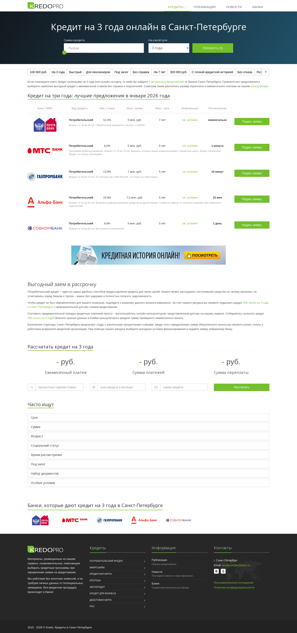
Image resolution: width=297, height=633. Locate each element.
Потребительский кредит (106, 561)
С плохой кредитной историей (212, 72)
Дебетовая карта (101, 600)
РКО (92, 606)
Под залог (121, 72)
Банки (257, 7)
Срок (34, 417)
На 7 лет (159, 72)
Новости (234, 7)
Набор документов (45, 473)
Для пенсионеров (98, 72)
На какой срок (158, 40)
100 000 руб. (38, 72)
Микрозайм (97, 567)
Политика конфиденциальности (234, 587)
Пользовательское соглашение (234, 582)
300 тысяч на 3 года (40, 318)
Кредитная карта (101, 574)
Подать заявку (252, 121)
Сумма (35, 427)
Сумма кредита (74, 40)
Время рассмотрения (46, 455)
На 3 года (58, 72)
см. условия (190, 120)
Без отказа (245, 72)
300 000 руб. (178, 72)
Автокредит (97, 587)
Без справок (141, 72)
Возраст (37, 436)
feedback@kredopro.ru (236, 565)
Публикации (205, 7)
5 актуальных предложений (166, 81)
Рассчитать (241, 387)
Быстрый (75, 72)
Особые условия (43, 483)
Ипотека (95, 580)
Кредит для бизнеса (103, 593)
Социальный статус (45, 445)
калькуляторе (259, 86)
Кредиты (175, 7)
